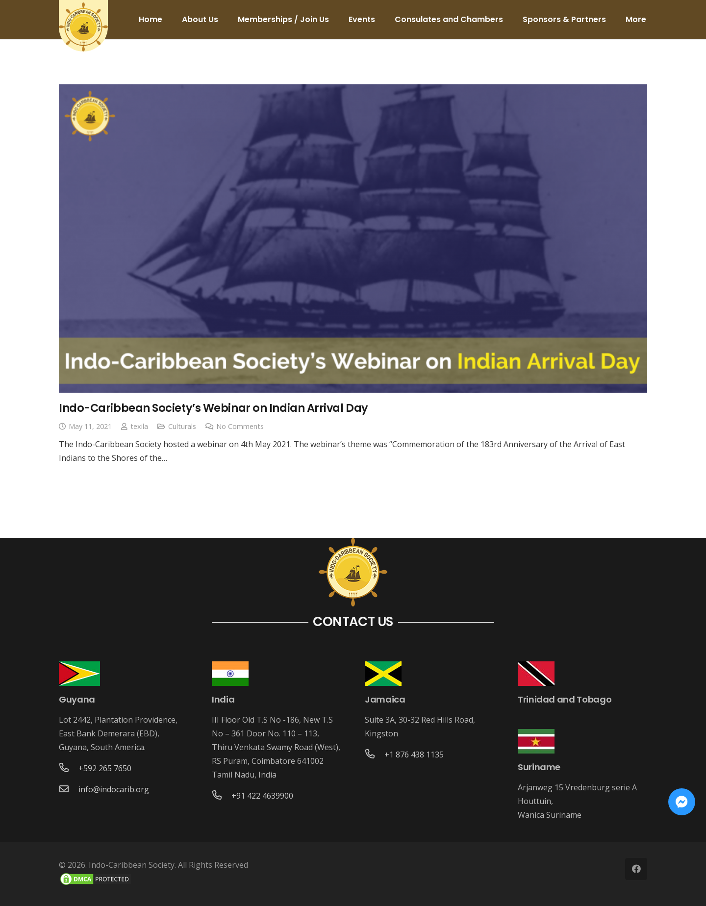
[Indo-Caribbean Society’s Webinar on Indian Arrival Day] (353, 238)
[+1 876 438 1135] (374, 754)
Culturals (182, 426)
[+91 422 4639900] (221, 796)
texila (139, 426)
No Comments (240, 426)
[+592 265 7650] (68, 768)
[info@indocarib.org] (68, 789)
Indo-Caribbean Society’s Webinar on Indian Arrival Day (213, 408)
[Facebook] (636, 869)
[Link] (83, 26)
